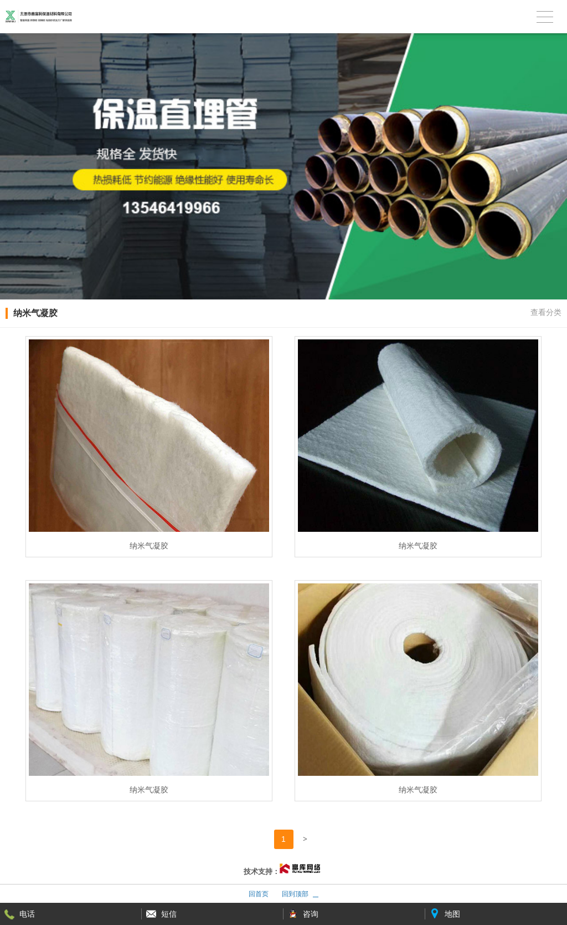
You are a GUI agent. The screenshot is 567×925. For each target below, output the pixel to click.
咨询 (310, 913)
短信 (169, 913)
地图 (452, 913)
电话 (27, 913)
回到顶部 (295, 894)
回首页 (259, 894)
